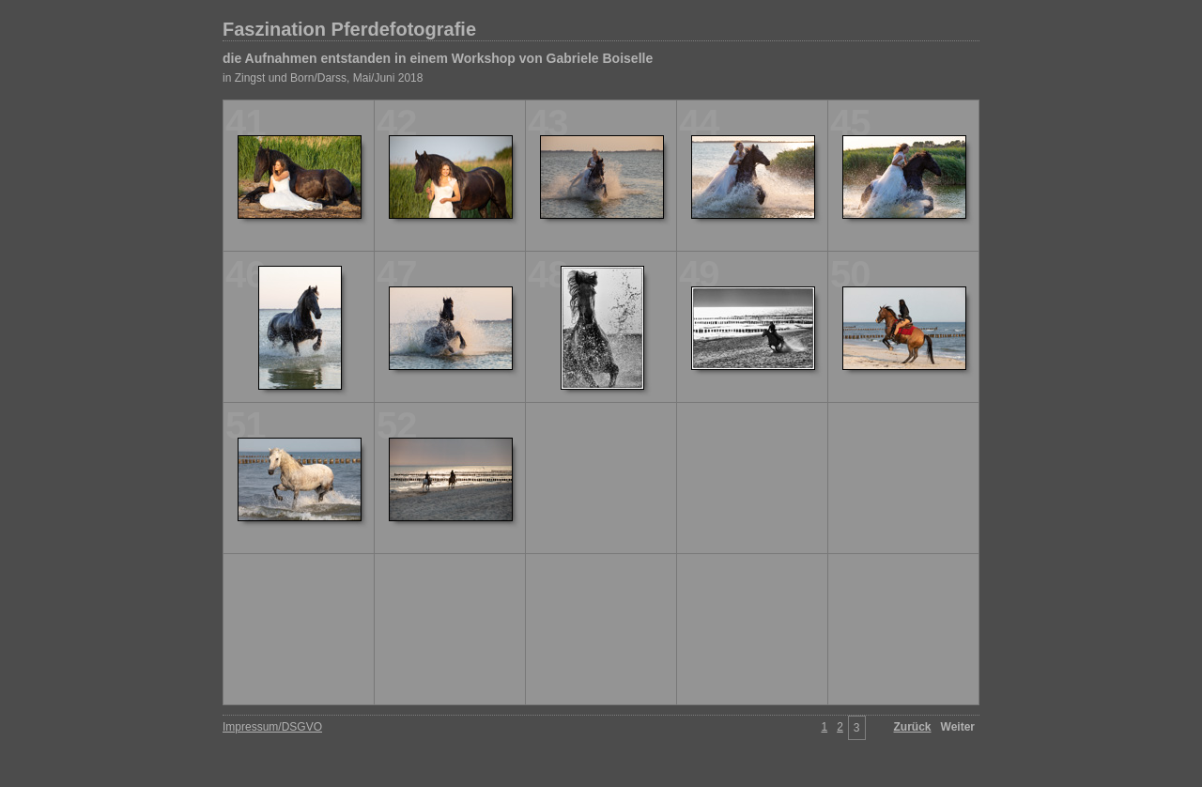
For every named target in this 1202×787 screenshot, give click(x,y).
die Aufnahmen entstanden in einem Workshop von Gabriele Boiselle (438, 58)
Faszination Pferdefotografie (349, 29)
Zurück (913, 726)
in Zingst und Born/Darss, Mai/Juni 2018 (323, 78)
